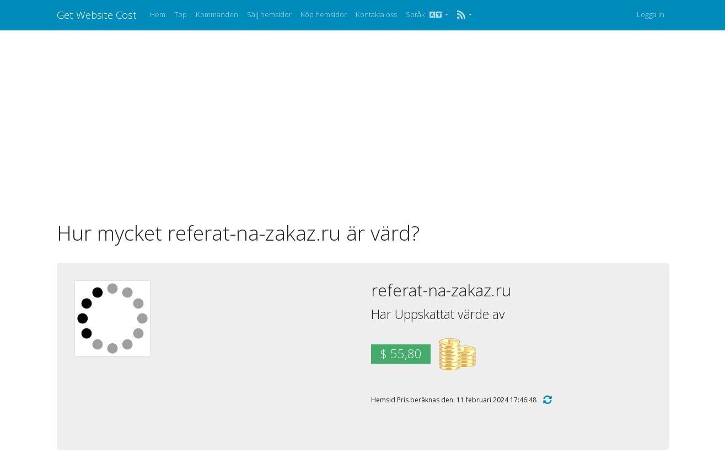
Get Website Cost (97, 15)
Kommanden (217, 14)
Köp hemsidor (323, 14)
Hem (157, 14)
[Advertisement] (363, 125)
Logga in (650, 14)
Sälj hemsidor (269, 14)
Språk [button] (424, 14)
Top (180, 14)
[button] (464, 15)
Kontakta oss (376, 14)
